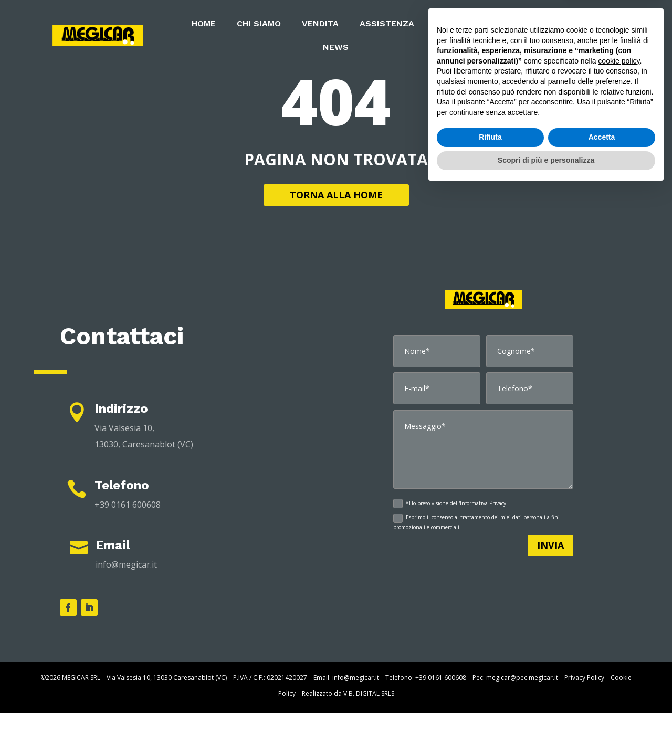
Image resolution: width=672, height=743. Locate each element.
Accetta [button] (602, 691)
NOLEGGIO (457, 24)
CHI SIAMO (259, 24)
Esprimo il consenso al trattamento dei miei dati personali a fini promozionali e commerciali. (476, 552)
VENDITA (320, 24)
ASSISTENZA (387, 24)
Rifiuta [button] (490, 691)
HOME (204, 24)
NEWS (336, 48)
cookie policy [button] (618, 615)
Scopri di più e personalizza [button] (546, 714)
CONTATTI (563, 35)
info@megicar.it (126, 595)
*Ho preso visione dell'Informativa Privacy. (450, 534)
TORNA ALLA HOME (336, 225)
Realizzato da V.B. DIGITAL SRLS (348, 723)
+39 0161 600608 (127, 535)
